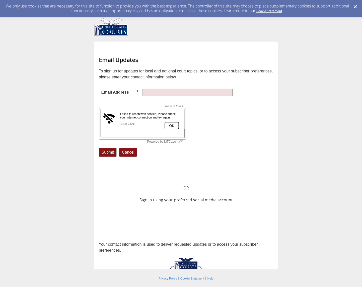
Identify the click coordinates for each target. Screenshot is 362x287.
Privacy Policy (167, 278)
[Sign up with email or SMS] (108, 152)
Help (210, 278)
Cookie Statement (269, 11)
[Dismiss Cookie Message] (355, 7)
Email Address (120, 92)
